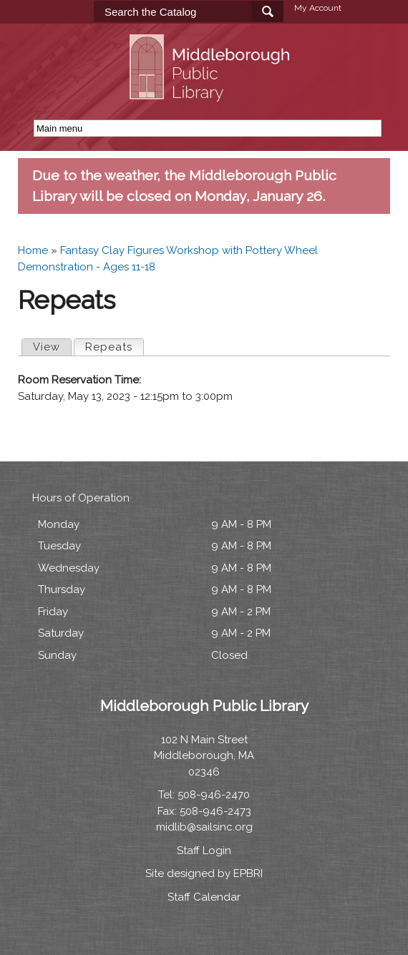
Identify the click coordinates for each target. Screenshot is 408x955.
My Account (317, 8)
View (46, 347)
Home (33, 250)
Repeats (114, 346)
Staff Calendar (204, 897)
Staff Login (204, 850)
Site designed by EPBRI (204, 873)
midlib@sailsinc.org (204, 827)
